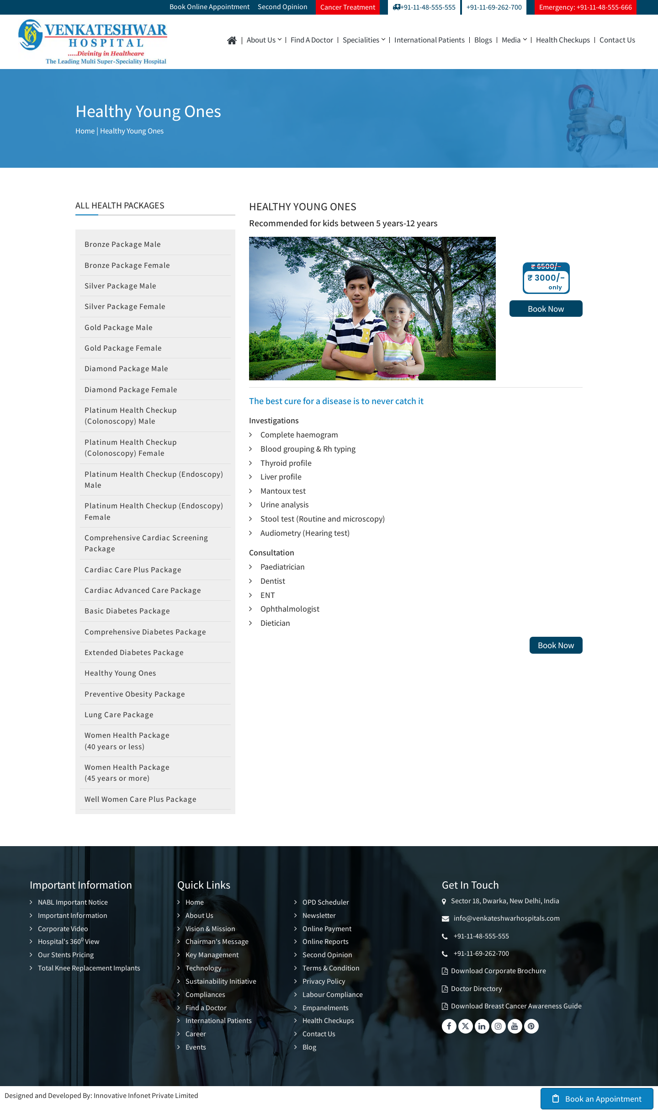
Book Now (546, 308)
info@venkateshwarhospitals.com (505, 930)
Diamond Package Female (134, 392)
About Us (264, 40)
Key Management (212, 965)
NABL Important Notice (73, 914)
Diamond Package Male (129, 371)
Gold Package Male (121, 329)
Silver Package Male (123, 287)
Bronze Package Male (125, 244)
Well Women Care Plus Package (145, 810)
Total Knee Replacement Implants (89, 978)
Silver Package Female (128, 308)
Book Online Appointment (209, 6)
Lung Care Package (121, 724)
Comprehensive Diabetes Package (149, 639)
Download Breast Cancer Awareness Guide (516, 1018)
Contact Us (617, 40)
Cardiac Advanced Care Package (146, 597)
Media (514, 40)
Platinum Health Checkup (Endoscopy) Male (134, 485)
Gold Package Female (126, 350)
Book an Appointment (597, 1098)
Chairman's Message (217, 953)
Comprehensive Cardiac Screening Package (150, 549)
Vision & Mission (210, 939)
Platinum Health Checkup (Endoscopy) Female (134, 517)
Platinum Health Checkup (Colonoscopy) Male (134, 419)
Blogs (483, 40)
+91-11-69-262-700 (494, 7)
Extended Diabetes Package (138, 661)
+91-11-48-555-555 (424, 7)
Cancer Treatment (347, 7)
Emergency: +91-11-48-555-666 (585, 7)
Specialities (364, 40)
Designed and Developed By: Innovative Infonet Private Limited (101, 1104)
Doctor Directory (476, 1000)
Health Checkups (563, 40)
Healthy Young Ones (137, 131)
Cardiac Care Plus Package (135, 576)
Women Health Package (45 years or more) (130, 784)
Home (85, 131)
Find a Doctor (312, 40)
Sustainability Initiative (221, 991)
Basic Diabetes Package (130, 618)
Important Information (72, 927)
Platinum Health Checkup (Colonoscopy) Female (134, 452)
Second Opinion (283, 6)
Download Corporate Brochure (498, 983)
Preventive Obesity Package (138, 703)
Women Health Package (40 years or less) (130, 751)
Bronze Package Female (130, 266)
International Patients (429, 40)
